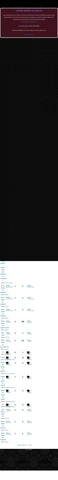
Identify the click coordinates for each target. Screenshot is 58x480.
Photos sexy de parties (9, 373)
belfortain (8, 433)
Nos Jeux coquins (8, 282)
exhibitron (6, 294)
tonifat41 (8, 285)
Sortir (32, 34)
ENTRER (27, 34)
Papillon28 (29, 321)
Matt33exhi (8, 333)
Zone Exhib (6, 337)
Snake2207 (8, 409)
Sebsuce (8, 421)
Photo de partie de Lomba (3, 381)
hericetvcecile (8, 340)
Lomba (10, 352)
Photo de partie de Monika (3, 367)
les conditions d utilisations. (29, 21)
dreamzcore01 (8, 321)
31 (30, 445)
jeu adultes (29, 449)
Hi (2, 352)
